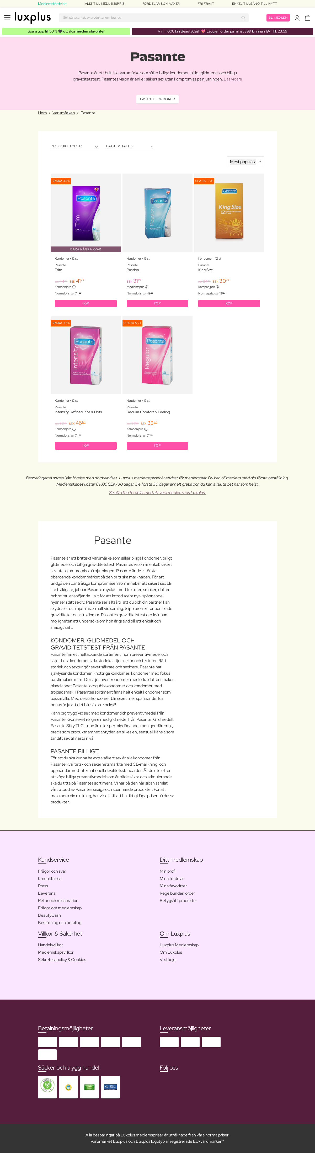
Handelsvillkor (50, 946)
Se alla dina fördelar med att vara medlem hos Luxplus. (157, 493)
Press (43, 887)
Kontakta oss (49, 879)
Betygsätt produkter (178, 901)
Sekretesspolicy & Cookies (62, 960)
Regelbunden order (177, 894)
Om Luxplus (171, 953)
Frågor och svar (52, 872)
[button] (68, 1088)
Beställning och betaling (59, 923)
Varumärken (63, 113)
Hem (42, 113)
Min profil (168, 872)
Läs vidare (233, 79)
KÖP (85, 304)
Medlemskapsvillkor (56, 953)
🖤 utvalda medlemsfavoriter (66, 31)
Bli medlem (277, 17)
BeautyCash (49, 916)
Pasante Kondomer (157, 99)
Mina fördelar (172, 879)
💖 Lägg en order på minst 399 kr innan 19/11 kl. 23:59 (222, 31)
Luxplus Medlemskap (179, 946)
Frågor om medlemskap (60, 909)
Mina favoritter (173, 887)
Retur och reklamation (58, 901)
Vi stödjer (168, 960)
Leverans (46, 894)
